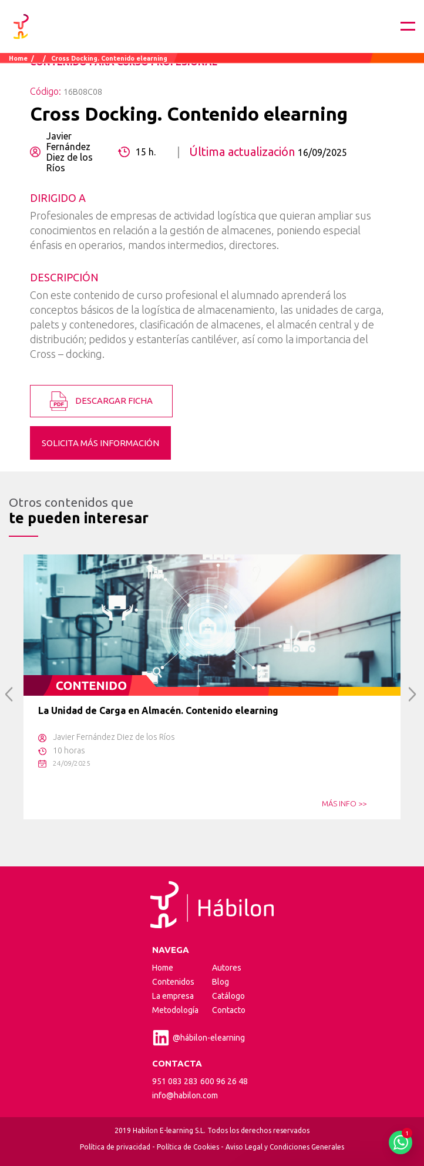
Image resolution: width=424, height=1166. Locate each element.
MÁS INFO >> (344, 803)
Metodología (175, 1010)
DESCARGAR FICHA (101, 401)
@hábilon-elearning (198, 1038)
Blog (220, 981)
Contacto (228, 1010)
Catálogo (228, 996)
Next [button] (412, 694)
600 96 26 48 (224, 1081)
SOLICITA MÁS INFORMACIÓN (100, 443)
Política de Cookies (188, 1147)
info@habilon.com (185, 1095)
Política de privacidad (115, 1147)
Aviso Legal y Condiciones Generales (285, 1147)
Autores (226, 967)
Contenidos (173, 981)
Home (18, 58)
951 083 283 (175, 1081)
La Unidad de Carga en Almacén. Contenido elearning (158, 710)
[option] (212, 686)
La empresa (173, 996)
